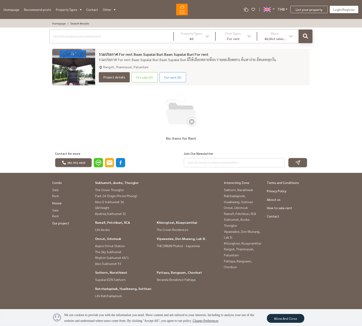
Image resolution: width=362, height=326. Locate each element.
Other (109, 9)
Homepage (11, 9)
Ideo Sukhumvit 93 (108, 263)
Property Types (69, 9)
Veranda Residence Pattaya (176, 279)
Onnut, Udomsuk (108, 238)
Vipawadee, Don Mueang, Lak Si (181, 238)
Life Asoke (102, 229)
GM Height (102, 207)
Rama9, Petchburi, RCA (112, 222)
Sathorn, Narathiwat (111, 272)
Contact (92, 9)
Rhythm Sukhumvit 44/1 (112, 257)
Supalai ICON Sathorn (110, 279)
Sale (55, 190)
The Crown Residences (172, 229)
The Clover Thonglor (109, 190)
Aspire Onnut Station (110, 246)
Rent (55, 196)
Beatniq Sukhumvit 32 (110, 213)
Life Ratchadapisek (108, 296)
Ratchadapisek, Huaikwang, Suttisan (123, 288)
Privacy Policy (277, 191)
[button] (194, 36)
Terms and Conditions (283, 182)
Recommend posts (37, 9)
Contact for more (67, 153)
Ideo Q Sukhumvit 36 (109, 202)
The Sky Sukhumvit (108, 252)
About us (274, 199)
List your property (309, 9)
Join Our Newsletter (198, 153)
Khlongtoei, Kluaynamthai (177, 222)
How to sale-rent (279, 208)
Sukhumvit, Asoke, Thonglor (117, 182)
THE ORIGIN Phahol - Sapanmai (178, 246)
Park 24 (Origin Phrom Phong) (116, 196)
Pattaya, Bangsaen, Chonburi (179, 272)
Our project (60, 223)
